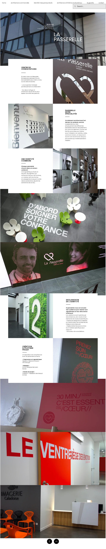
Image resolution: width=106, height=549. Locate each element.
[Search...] (89, 6)
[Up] (49, 541)
